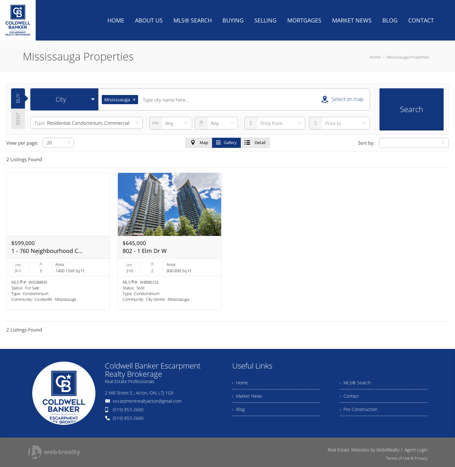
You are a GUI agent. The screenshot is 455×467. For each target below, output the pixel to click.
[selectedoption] (64, 99)
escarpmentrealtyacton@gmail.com (147, 401)
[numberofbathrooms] (216, 123)
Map (199, 142)
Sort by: (366, 143)
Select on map (342, 99)
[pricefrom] (339, 123)
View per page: (22, 143)
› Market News (247, 396)
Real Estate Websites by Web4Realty (363, 450)
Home (374, 57)
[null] (58, 143)
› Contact (349, 396)
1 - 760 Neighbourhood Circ (46, 251)
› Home (240, 383)
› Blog (238, 409)
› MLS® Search (355, 383)
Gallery (226, 142)
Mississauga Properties (408, 57)
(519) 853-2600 (128, 410)
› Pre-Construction (358, 409)
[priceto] (274, 123)
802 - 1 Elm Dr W (145, 251)
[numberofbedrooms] (170, 123)
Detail (255, 142)
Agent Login (416, 450)
